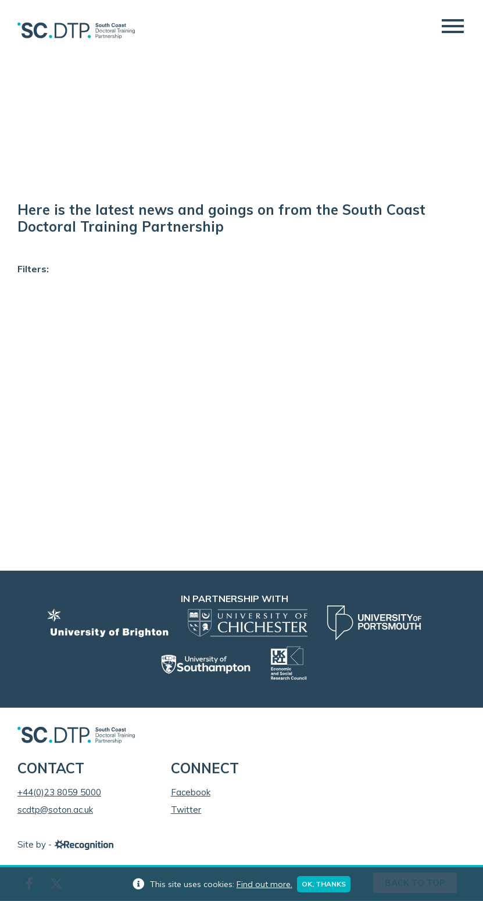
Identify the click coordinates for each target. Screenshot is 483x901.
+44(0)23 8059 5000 (59, 792)
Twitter (186, 810)
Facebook (190, 792)
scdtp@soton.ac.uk (55, 810)
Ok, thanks (324, 884)
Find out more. (264, 884)
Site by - (65, 844)
